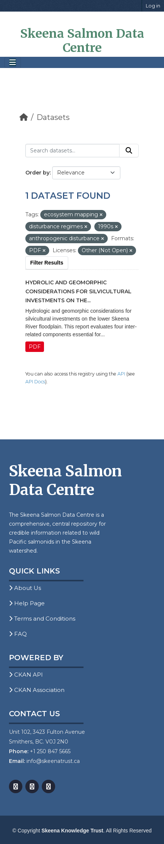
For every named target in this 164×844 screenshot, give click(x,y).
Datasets (53, 117)
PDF (35, 346)
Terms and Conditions (42, 618)
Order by (37, 172)
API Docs (35, 381)
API (121, 374)
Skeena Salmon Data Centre (82, 40)
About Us (25, 587)
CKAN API (26, 674)
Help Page (27, 603)
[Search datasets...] (72, 150)
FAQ (18, 633)
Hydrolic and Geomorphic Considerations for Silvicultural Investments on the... (78, 291)
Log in (153, 6)
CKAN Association (36, 689)
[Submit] (129, 150)
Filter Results (46, 263)
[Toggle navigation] (12, 62)
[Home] (23, 117)
